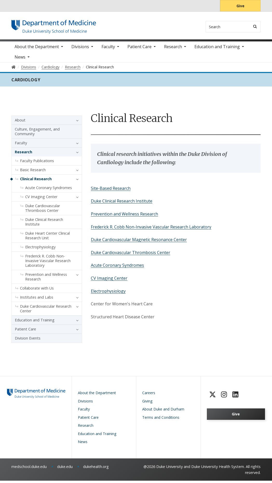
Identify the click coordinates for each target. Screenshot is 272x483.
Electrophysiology (108, 293)
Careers (148, 395)
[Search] (255, 26)
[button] (76, 122)
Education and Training (217, 49)
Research (173, 49)
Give (240, 5)
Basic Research (33, 172)
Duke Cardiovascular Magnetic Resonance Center (139, 242)
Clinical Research (36, 181)
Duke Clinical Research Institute (121, 203)
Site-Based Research (111, 190)
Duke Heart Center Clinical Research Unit (47, 238)
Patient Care (139, 49)
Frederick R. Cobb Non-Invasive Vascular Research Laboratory (151, 229)
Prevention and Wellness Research (124, 216)
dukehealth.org (96, 468)
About (20, 122)
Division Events (27, 340)
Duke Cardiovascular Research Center (45, 311)
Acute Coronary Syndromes (117, 268)
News (20, 59)
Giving (147, 403)
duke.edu (65, 468)
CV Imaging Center (109, 280)
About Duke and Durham (163, 411)
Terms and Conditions (160, 419)
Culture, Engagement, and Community (37, 134)
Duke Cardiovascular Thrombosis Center (130, 255)
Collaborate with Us (37, 290)
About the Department (37, 49)
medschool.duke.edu (29, 468)
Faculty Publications (37, 163)
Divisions (80, 49)
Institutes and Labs (36, 299)
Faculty (108, 49)
